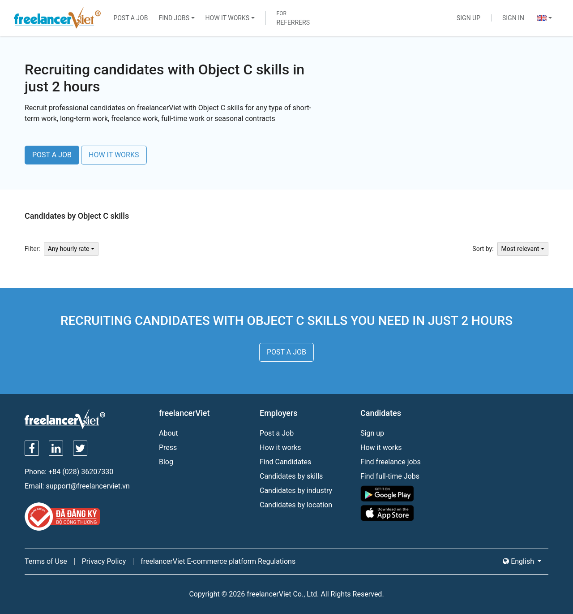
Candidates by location (296, 505)
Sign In (513, 18)
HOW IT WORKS (114, 155)
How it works (280, 447)
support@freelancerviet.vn (87, 486)
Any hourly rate (69, 248)
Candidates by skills (291, 476)
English (519, 561)
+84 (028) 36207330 (80, 471)
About (168, 433)
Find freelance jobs (390, 462)
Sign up (372, 433)
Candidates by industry (296, 490)
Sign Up (468, 18)
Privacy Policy (104, 561)
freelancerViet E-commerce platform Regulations (218, 561)
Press (168, 447)
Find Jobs (173, 18)
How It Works (227, 18)
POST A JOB (52, 155)
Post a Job (130, 18)
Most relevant (520, 248)
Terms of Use (46, 561)
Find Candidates (285, 462)
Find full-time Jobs (389, 476)
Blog (166, 462)
